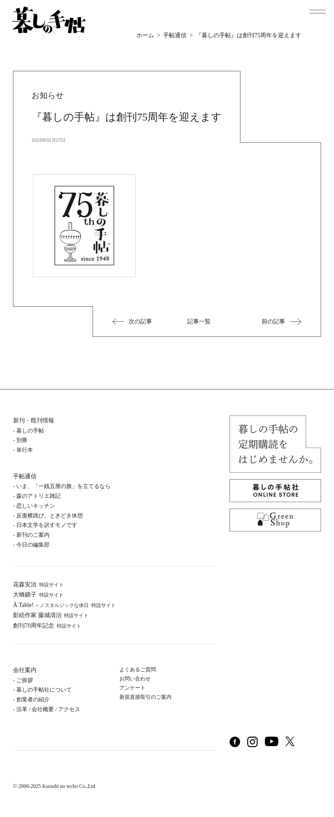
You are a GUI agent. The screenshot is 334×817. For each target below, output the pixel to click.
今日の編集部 (33, 545)
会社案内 (25, 670)
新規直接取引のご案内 (145, 697)
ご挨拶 (24, 680)
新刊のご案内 (33, 535)
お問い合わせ (135, 678)
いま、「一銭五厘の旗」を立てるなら (63, 486)
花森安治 (38, 584)
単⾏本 (24, 450)
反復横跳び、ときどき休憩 (49, 516)
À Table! (64, 605)
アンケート (132, 688)
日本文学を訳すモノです (46, 525)
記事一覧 (199, 321)
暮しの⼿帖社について (44, 690)
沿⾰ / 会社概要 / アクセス (48, 709)
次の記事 (140, 321)
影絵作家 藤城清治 (50, 615)
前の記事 (273, 321)
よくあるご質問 (137, 669)
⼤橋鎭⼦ (38, 594)
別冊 (21, 440)
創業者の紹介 (33, 699)
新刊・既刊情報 (33, 420)
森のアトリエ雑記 (38, 496)
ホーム (145, 35)
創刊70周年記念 (47, 625)
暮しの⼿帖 (30, 431)
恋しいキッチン (35, 506)
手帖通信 (175, 35)
